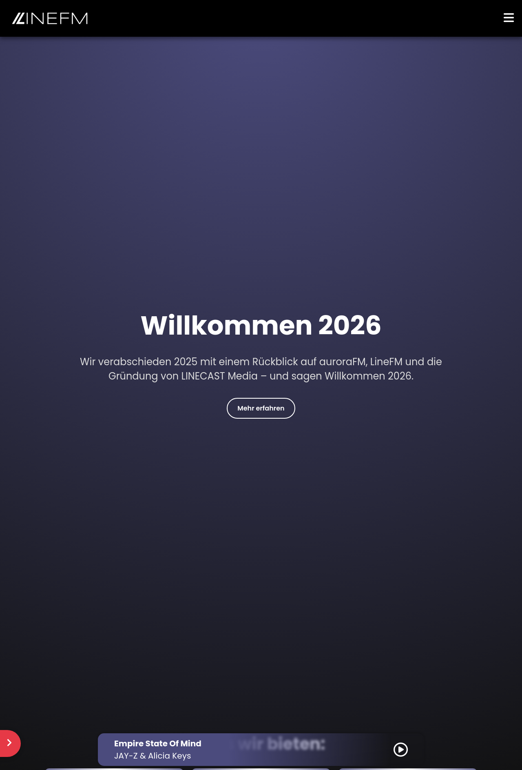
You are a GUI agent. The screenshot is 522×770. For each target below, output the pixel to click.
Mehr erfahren (260, 408)
